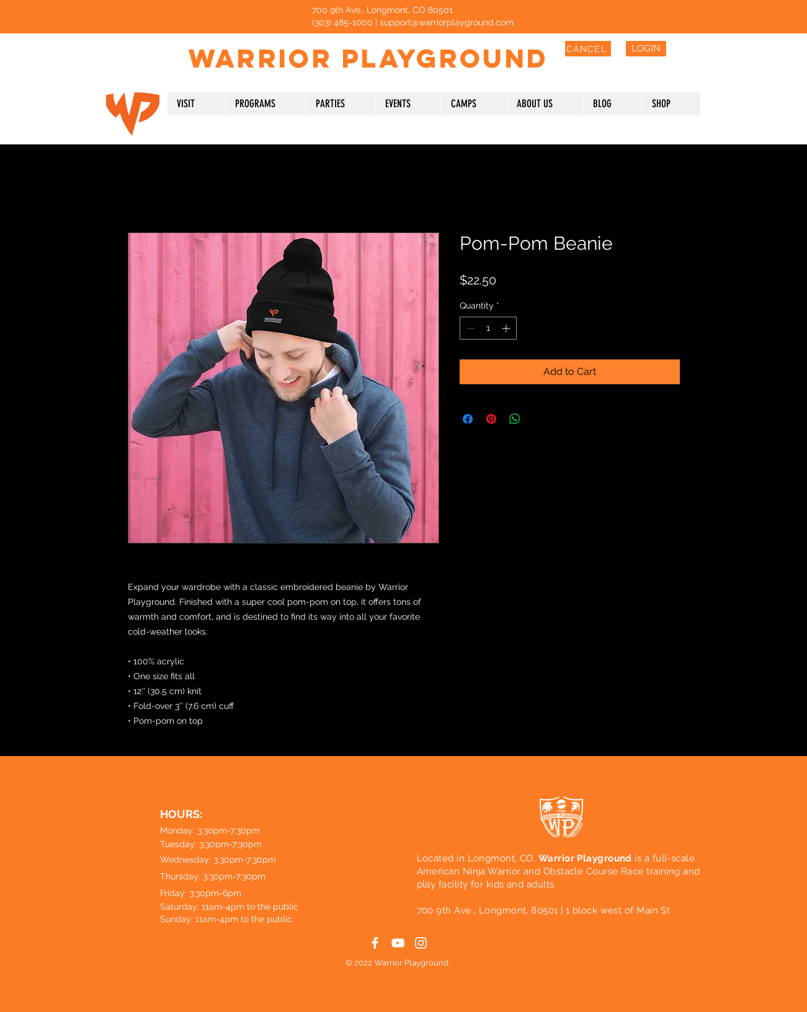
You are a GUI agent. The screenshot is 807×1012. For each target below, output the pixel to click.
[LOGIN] (646, 48)
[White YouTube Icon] (137, 45)
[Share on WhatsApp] (514, 418)
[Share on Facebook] (467, 418)
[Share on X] (538, 418)
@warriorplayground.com (462, 22)
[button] (196, 103)
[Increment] (507, 328)
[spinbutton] (488, 328)
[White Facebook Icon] (114, 45)
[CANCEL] (588, 48)
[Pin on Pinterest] (491, 418)
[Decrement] (469, 328)
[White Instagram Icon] (159, 45)
